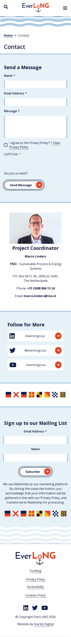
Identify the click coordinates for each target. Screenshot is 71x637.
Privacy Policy (35, 579)
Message (10, 111)
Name (8, 76)
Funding (35, 571)
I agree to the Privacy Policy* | (34, 145)
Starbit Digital (44, 624)
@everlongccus (35, 350)
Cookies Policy (35, 595)
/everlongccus (35, 335)
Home (8, 35)
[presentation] (33, 163)
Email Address (14, 93)
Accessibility (35, 587)
